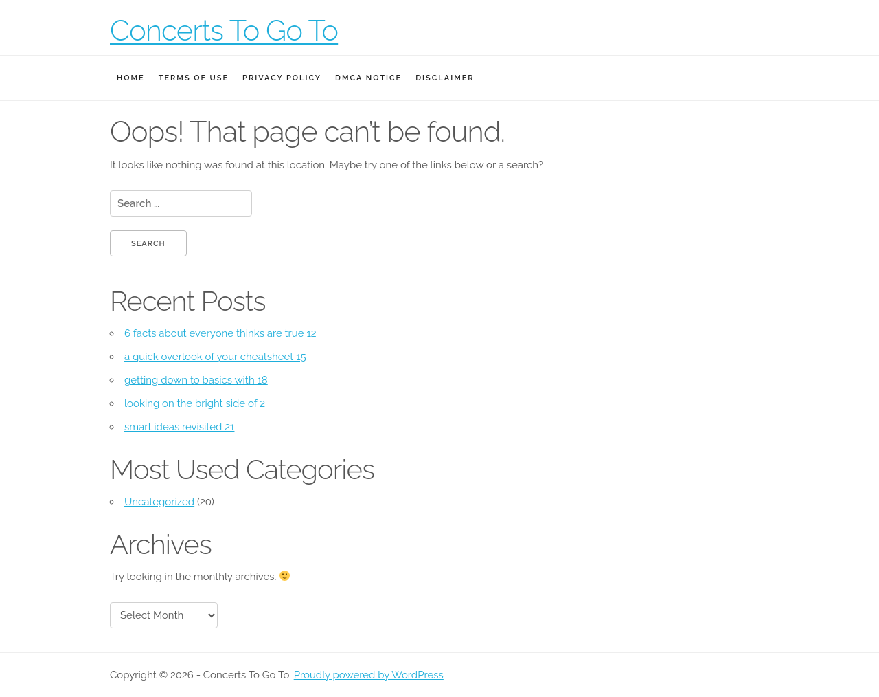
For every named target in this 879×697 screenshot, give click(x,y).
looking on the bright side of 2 (194, 403)
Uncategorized (159, 502)
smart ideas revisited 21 (179, 427)
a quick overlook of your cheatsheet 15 (215, 357)
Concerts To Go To (224, 30)
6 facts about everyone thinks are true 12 (220, 333)
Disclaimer (444, 78)
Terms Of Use (194, 78)
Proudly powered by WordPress (369, 675)
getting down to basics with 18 (196, 380)
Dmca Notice (368, 78)
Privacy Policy (281, 78)
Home (131, 78)
